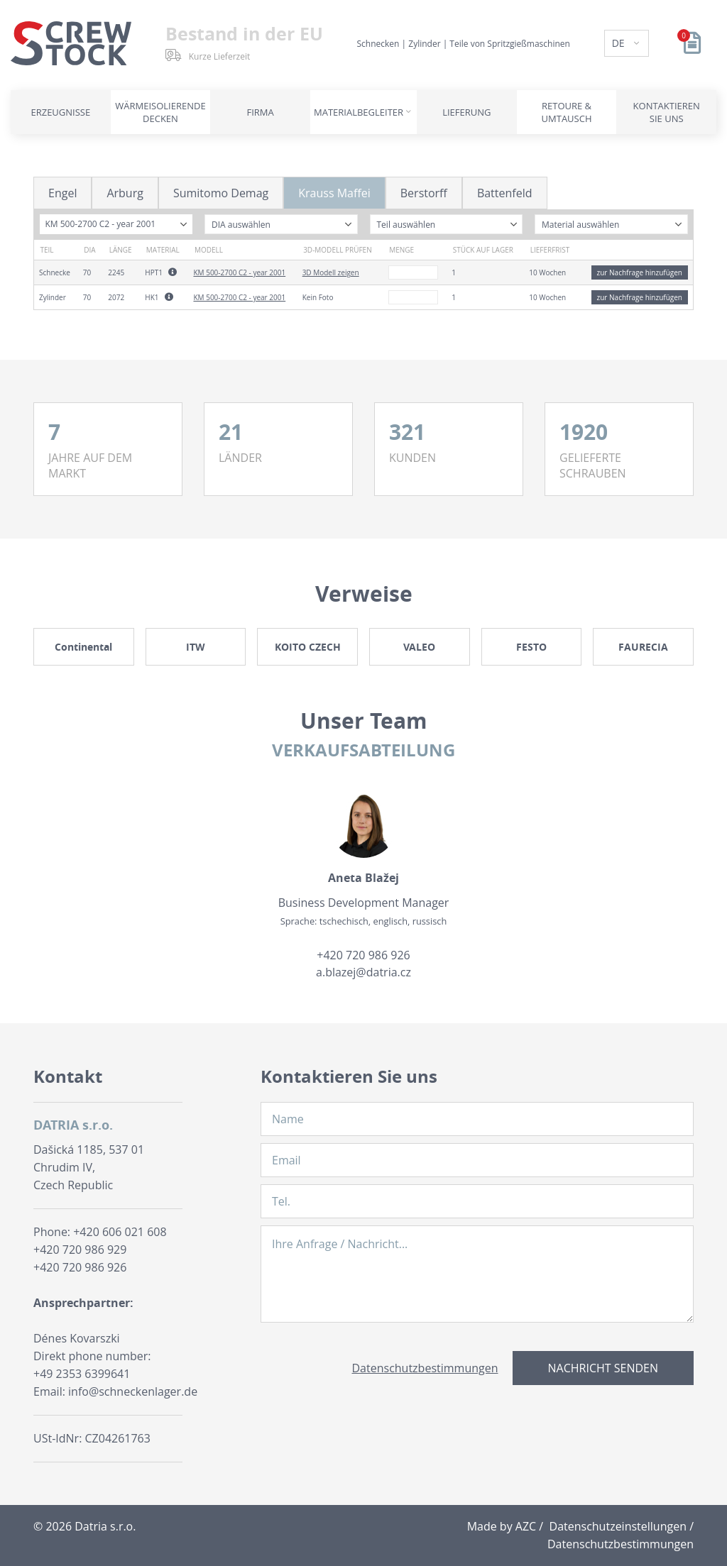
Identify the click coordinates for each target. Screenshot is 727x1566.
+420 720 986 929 (79, 1249)
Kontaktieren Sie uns (666, 112)
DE (620, 43)
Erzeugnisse (60, 112)
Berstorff (423, 193)
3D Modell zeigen (330, 272)
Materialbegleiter (358, 112)
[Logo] (71, 43)
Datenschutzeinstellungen (618, 1526)
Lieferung (466, 112)
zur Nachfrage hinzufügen (639, 272)
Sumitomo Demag (220, 193)
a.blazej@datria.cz (363, 972)
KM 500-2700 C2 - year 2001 (239, 272)
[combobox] (116, 224)
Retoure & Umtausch (567, 112)
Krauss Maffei (334, 193)
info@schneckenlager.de (132, 1391)
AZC (525, 1526)
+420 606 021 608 (119, 1232)
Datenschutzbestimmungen (425, 1368)
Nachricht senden (603, 1368)
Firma (260, 112)
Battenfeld (504, 193)
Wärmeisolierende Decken (160, 112)
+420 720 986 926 (363, 955)
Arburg (124, 193)
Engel (62, 193)
